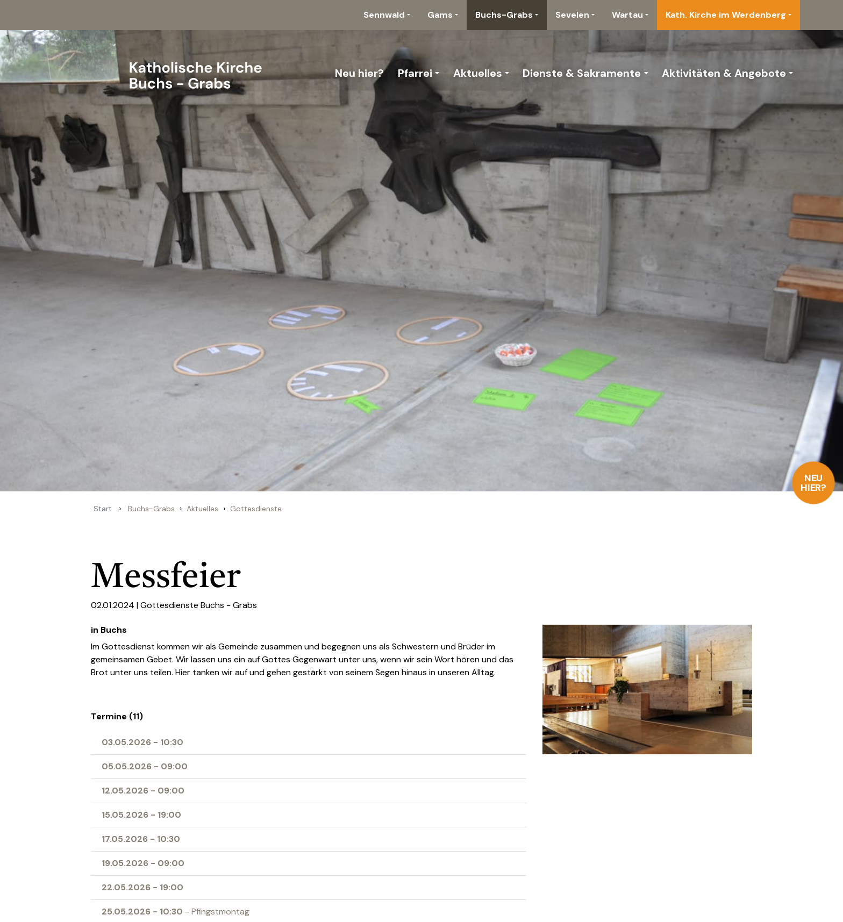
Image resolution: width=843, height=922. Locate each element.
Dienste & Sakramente (582, 73)
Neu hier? (814, 482)
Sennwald (384, 14)
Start (103, 508)
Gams (440, 14)
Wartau (627, 14)
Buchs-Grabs (504, 14)
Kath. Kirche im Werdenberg (726, 14)
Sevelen (572, 14)
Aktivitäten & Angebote (724, 73)
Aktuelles (477, 73)
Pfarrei (415, 73)
